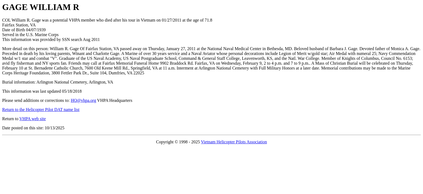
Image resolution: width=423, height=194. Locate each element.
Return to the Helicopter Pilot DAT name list (40, 109)
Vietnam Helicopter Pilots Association (234, 142)
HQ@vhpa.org (83, 100)
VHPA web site (32, 118)
